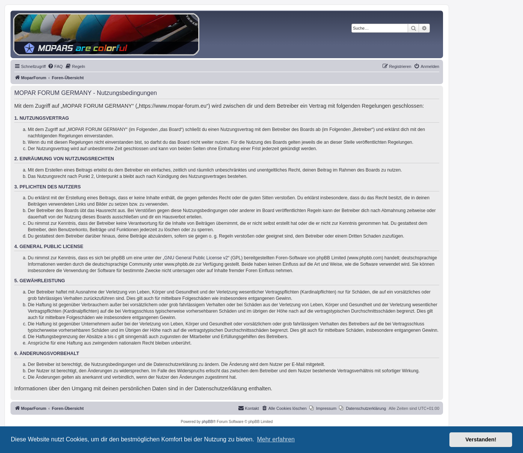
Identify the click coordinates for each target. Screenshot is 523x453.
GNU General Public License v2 (196, 257)
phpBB (207, 422)
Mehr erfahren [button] (276, 439)
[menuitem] (55, 66)
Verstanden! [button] (481, 439)
